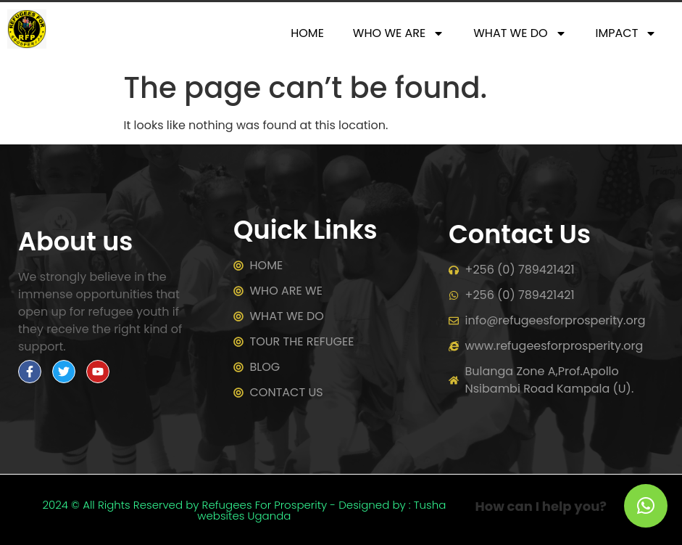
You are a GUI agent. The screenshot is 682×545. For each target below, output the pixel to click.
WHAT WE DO (519, 33)
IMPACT (626, 33)
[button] (646, 506)
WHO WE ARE (398, 33)
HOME (307, 33)
